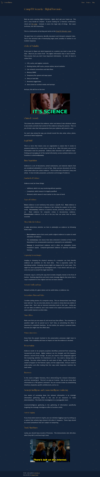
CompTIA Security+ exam (63, 31)
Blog (93, 2)
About (82, 2)
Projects (88, 2)
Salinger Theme (34, 475)
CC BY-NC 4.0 (37, 473)
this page (34, 24)
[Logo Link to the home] (6, 2)
